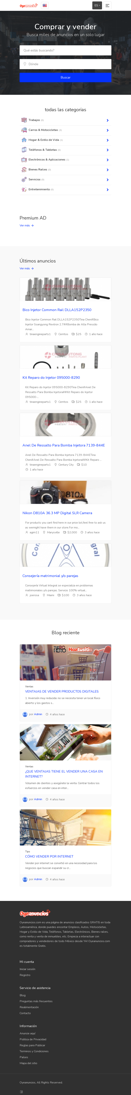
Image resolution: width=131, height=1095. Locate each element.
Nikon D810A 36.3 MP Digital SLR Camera (57, 513)
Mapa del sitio (28, 1063)
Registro (25, 975)
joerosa (32, 595)
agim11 (32, 532)
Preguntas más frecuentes (36, 1001)
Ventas (29, 686)
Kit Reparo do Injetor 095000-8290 (51, 377)
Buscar (66, 77)
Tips (27, 851)
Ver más (25, 225)
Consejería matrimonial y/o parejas (50, 575)
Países (24, 1057)
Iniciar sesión (27, 969)
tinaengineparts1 (38, 334)
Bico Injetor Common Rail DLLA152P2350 (56, 309)
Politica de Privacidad (33, 1039)
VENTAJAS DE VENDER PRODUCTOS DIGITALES (62, 691)
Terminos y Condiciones (34, 1051)
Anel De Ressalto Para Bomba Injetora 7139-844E (63, 445)
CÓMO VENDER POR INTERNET (49, 856)
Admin (38, 714)
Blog (23, 995)
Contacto (25, 1013)
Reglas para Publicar (32, 1045)
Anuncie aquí (27, 1033)
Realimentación (29, 1007)
